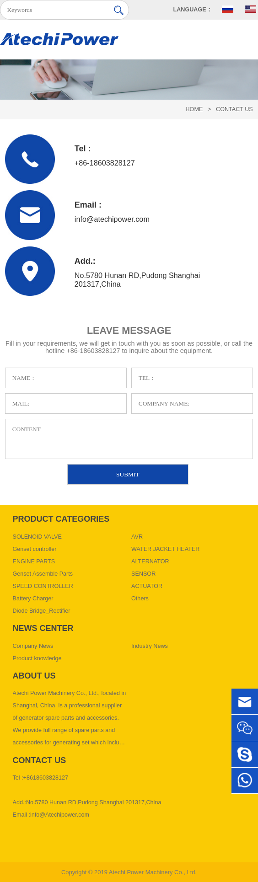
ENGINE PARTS (34, 561)
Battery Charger (33, 598)
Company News (33, 646)
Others (140, 598)
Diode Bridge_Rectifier (41, 611)
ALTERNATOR (150, 561)
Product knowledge (37, 658)
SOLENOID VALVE (37, 537)
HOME (194, 109)
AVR (137, 537)
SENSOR (143, 574)
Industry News (149, 646)
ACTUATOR (146, 586)
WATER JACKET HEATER (165, 549)
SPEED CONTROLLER (43, 586)
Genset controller (35, 549)
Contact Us (234, 109)
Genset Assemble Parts (43, 574)
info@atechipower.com (112, 219)
